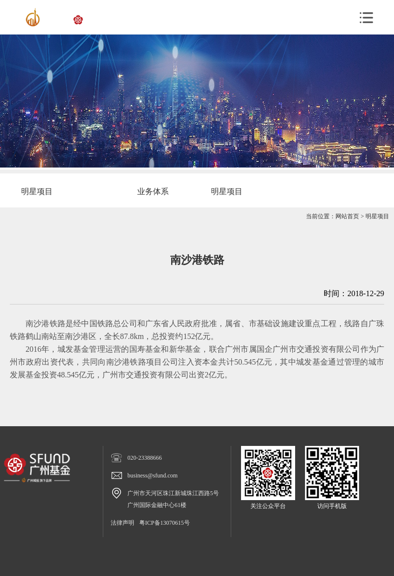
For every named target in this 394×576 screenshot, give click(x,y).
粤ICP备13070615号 (164, 522)
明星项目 (377, 216)
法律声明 (122, 522)
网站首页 (347, 216)
